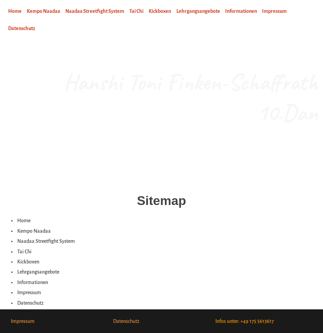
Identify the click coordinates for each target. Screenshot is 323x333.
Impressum (23, 321)
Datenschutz (126, 321)
